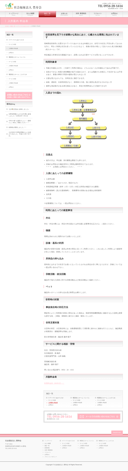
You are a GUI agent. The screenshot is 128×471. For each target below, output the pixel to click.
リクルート (48, 452)
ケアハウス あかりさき (23, 26)
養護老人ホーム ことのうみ (106, 398)
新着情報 (47, 448)
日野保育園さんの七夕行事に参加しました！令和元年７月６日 (20, 115)
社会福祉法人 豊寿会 (61, 465)
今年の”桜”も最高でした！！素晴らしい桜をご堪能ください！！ (20, 121)
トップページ (48, 440)
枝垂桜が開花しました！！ (17, 127)
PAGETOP (117, 432)
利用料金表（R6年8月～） (54, 383)
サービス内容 (52, 400)
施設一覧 (12, 26)
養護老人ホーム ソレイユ (81, 398)
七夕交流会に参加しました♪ (19, 109)
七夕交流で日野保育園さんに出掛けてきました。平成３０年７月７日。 (20, 134)
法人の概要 (48, 443)
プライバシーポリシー (51, 456)
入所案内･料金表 (53, 402)
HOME (7, 26)
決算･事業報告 (49, 450)
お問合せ (50, 405)
